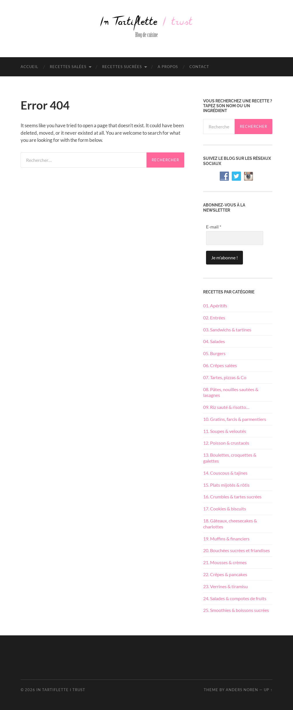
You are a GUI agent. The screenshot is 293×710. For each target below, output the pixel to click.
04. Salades (214, 341)
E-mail (213, 226)
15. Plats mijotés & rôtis (226, 485)
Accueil (29, 66)
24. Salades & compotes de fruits (234, 598)
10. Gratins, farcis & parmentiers (234, 419)
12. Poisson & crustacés (226, 443)
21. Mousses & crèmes (225, 562)
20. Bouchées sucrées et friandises (236, 550)
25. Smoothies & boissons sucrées (236, 610)
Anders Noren (242, 689)
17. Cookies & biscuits (224, 508)
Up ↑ (268, 689)
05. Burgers (214, 353)
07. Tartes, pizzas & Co (224, 377)
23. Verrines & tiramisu (225, 586)
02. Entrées (214, 317)
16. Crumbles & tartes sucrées (232, 496)
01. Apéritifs (215, 305)
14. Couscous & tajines (225, 473)
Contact (199, 66)
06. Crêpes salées (220, 365)
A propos (168, 66)
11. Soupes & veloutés (224, 431)
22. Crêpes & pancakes (225, 574)
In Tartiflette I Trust (60, 689)
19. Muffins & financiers (226, 538)
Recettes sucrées (122, 66)
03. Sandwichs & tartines (227, 329)
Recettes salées (68, 66)
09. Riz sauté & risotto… (226, 407)
